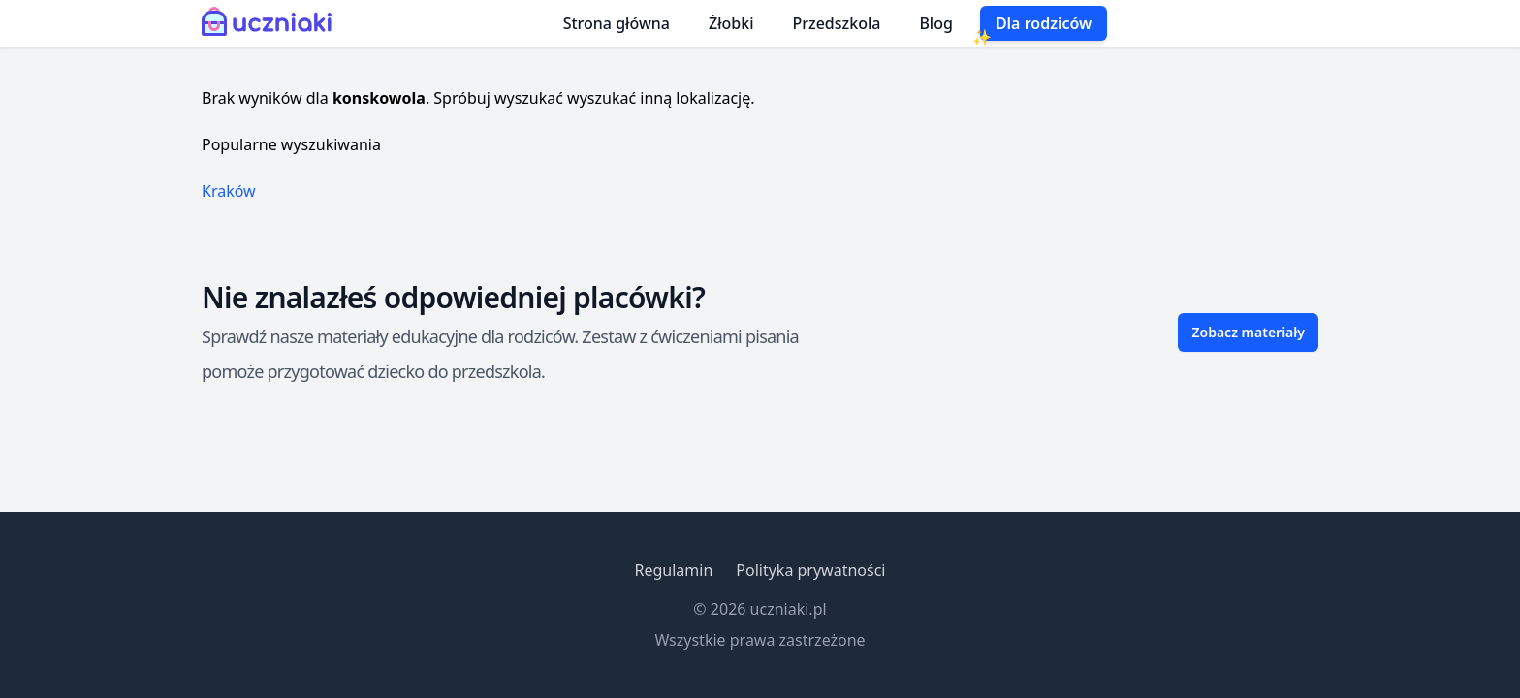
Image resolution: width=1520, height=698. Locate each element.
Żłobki (731, 23)
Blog (935, 23)
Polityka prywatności (810, 570)
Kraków (229, 191)
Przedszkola (837, 23)
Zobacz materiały (1248, 332)
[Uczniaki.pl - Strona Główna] (271, 23)
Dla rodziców (1044, 23)
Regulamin (673, 570)
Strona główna (616, 23)
